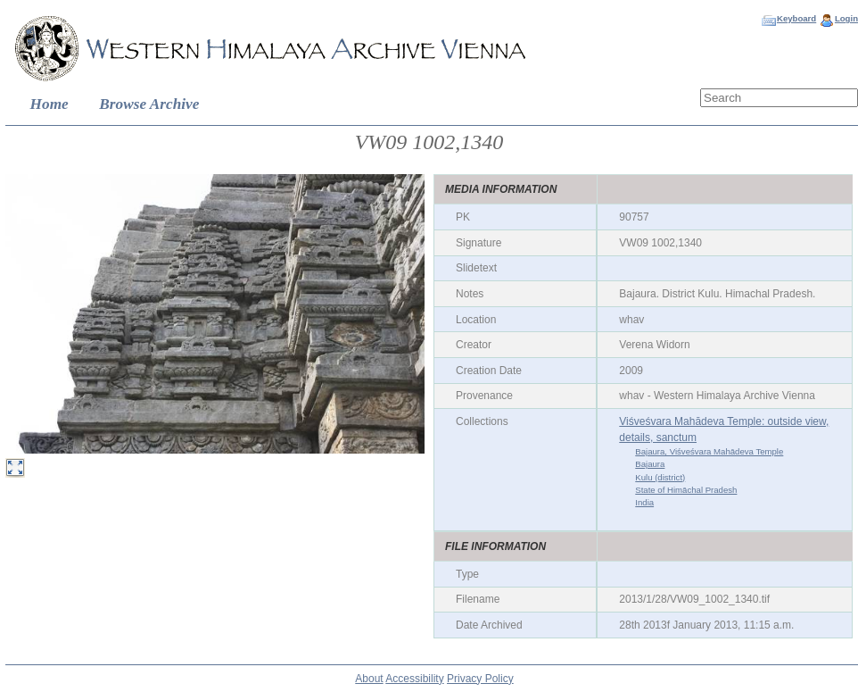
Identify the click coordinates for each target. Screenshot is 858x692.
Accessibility (414, 678)
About (369, 678)
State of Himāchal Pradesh (686, 490)
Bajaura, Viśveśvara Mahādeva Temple (709, 451)
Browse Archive (149, 104)
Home (49, 104)
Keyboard (796, 18)
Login (846, 18)
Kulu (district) (660, 477)
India (644, 502)
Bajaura (649, 464)
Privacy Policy (480, 678)
